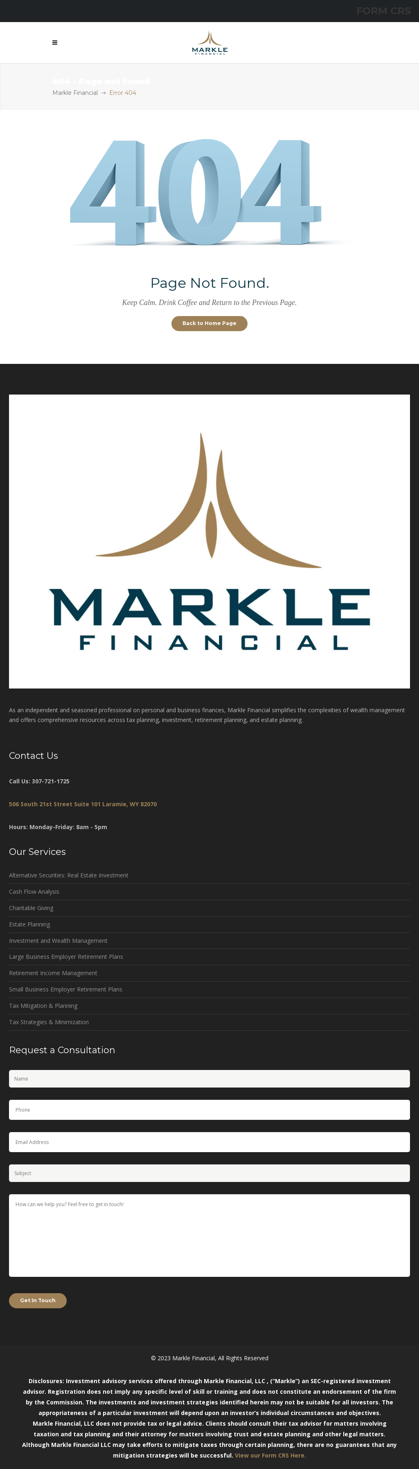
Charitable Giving (31, 908)
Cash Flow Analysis (34, 891)
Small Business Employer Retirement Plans (65, 989)
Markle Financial (75, 92)
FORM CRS (383, 11)
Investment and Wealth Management (58, 940)
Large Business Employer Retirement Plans (66, 956)
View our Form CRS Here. (270, 1455)
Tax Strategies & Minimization (49, 1022)
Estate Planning (29, 924)
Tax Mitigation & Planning (43, 1005)
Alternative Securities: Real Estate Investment (68, 875)
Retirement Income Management (53, 973)
